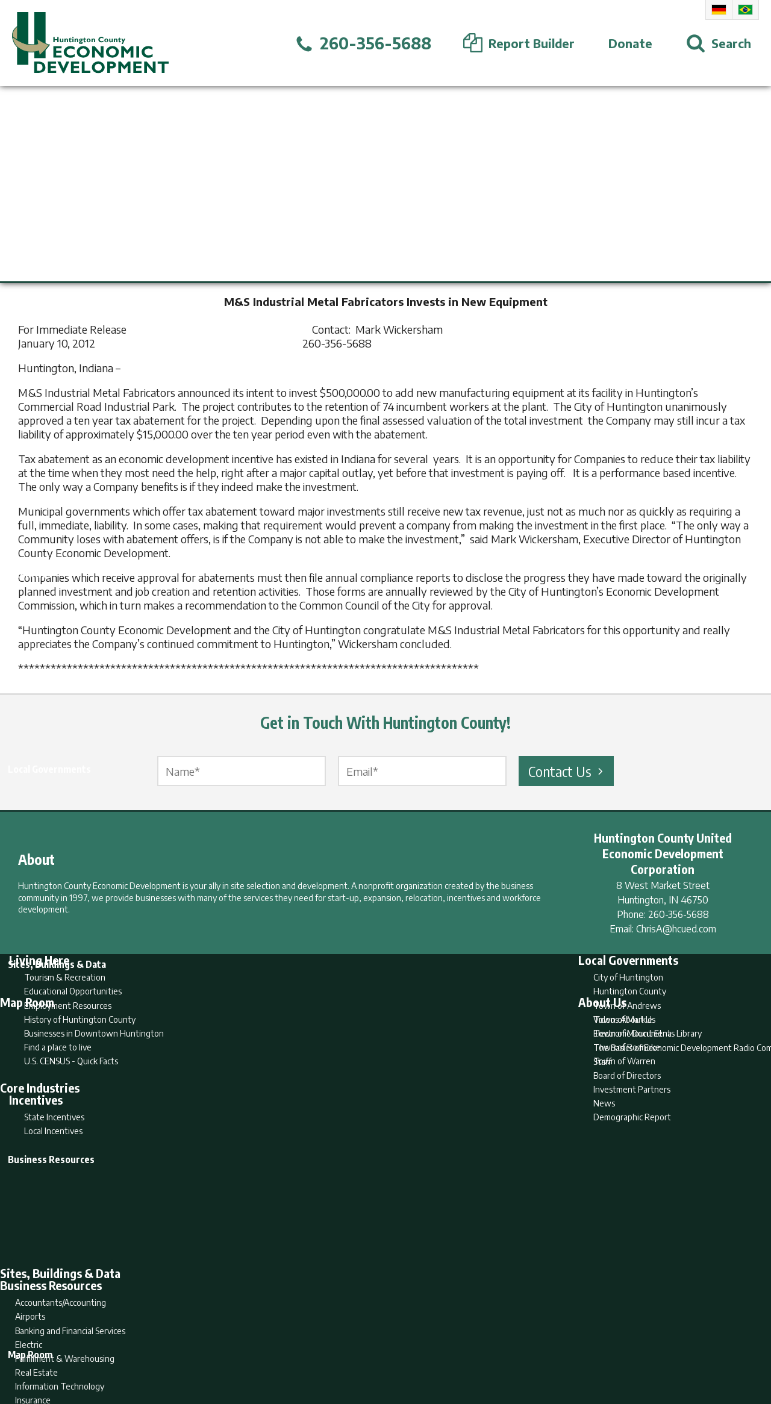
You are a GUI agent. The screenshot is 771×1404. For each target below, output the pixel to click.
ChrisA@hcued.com (676, 929)
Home (285, 1348)
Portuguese (745, 9)
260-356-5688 (678, 914)
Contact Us (567, 771)
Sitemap (482, 1348)
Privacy (438, 1348)
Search (324, 1348)
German (718, 9)
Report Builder (380, 1348)
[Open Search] (718, 43)
